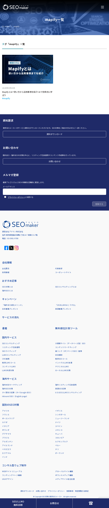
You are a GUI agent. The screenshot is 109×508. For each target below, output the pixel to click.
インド (5, 457)
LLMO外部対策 (8, 370)
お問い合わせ (54, 161)
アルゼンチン (7, 441)
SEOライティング (9, 351)
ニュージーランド (62, 418)
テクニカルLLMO (62, 366)
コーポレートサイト (63, 272)
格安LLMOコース (8, 362)
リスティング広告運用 (11, 347)
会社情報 (7, 262)
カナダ (5, 422)
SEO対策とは (7, 286)
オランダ (5, 430)
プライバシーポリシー (16, 197)
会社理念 (5, 268)
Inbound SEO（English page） (15, 396)
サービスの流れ (10, 317)
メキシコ (58, 430)
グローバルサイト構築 (64, 471)
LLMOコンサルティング (11, 355)
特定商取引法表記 (82, 491)
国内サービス (9, 337)
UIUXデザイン (7, 479)
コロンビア (59, 437)
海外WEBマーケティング (12, 384)
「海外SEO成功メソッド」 (13, 305)
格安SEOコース (61, 358)
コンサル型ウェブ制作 (14, 465)
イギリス (58, 410)
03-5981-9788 (12, 238)
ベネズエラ (6, 449)
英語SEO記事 (60, 388)
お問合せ (54, 503)
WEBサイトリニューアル (12, 471)
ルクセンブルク (61, 441)
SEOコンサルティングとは (65, 286)
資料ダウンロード (54, 134)
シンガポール (60, 414)
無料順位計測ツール (66, 328)
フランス (5, 414)
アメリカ (5, 410)
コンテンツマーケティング (65, 347)
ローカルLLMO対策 (63, 370)
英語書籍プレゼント (63, 309)
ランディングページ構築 (12, 475)
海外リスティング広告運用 (65, 384)
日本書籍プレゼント (10, 309)
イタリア (5, 426)
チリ (57, 449)
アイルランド (7, 445)
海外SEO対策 (7, 388)
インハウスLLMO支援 (63, 362)
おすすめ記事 (9, 280)
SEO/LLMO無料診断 (18, 503)
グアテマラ (6, 434)
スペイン (58, 426)
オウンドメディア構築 (64, 475)
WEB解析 (59, 355)
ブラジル (5, 437)
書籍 (4, 328)
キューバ (58, 434)
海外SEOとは (7, 290)
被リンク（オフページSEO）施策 (68, 351)
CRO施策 (6, 358)
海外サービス (9, 378)
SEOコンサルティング (11, 343)
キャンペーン (9, 299)
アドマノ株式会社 (16, 231)
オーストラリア (8, 418)
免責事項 (69, 491)
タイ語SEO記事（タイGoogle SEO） (17, 392)
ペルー (58, 445)
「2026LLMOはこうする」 (66, 305)
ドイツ (58, 422)
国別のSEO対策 (10, 404)
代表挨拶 (58, 268)
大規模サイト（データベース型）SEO (70, 343)
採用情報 (5, 272)
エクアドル (6, 453)
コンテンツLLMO (9, 366)
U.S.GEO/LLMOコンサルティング (68, 392)
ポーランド (59, 453)
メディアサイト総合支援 (65, 479)
